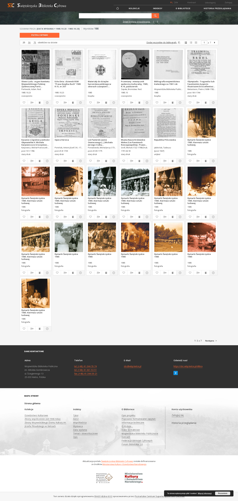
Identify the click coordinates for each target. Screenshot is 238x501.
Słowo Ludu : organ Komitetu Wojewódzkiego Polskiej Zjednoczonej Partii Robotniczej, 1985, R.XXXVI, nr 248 (35, 84)
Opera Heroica (62, 139)
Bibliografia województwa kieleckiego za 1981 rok (167, 82)
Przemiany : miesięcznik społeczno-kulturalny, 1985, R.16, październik (134, 84)
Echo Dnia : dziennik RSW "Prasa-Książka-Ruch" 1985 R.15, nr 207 (68, 84)
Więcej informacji (205, 493)
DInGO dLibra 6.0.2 (103, 496)
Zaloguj (228, 2)
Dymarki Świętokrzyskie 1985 (66, 255)
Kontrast (191, 2)
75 (35, 42)
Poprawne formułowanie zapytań (139, 418)
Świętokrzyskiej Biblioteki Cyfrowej (117, 461)
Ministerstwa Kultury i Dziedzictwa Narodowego (124, 464)
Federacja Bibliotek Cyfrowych (137, 440)
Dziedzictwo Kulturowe (36, 415)
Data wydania (80, 429)
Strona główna (32, 403)
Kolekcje (134, 8)
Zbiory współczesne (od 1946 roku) (42, 418)
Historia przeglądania (217, 8)
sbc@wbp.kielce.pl (132, 366)
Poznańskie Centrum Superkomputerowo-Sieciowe (160, 496)
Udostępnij (210, 3)
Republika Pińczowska (165, 139)
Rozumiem (222, 493)
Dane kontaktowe (131, 429)
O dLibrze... (127, 426)
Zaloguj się (178, 415)
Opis (75, 437)
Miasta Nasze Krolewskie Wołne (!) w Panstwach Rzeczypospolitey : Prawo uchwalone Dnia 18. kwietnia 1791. (135, 142)
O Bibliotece (183, 8)
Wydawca (78, 426)
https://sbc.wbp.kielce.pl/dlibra (187, 366)
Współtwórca (80, 422)
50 (29, 42)
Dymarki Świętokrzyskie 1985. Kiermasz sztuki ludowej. (199, 142)
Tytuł (75, 415)
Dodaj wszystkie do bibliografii (163, 42)
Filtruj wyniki (39, 35)
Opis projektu (128, 415)
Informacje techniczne (133, 422)
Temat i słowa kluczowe (85, 433)
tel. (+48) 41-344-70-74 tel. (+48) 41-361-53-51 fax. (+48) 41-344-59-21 (85, 370)
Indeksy (157, 8)
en (176, 2)
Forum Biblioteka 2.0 (132, 444)
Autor (76, 418)
